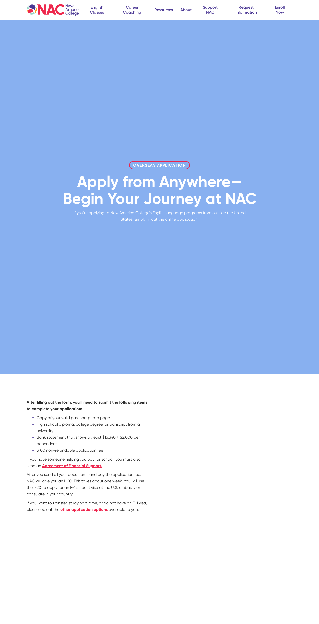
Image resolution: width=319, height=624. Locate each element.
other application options (84, 509)
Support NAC (210, 10)
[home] (53, 10)
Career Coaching (132, 10)
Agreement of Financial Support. (72, 465)
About (186, 9)
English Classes (97, 10)
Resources (163, 9)
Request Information (246, 10)
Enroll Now (280, 10)
